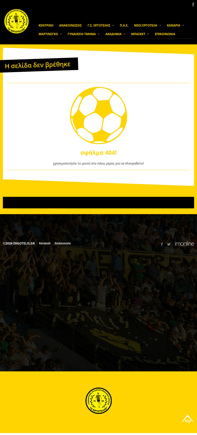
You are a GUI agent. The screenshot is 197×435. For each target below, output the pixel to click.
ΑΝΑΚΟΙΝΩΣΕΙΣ (70, 25)
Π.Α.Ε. (124, 25)
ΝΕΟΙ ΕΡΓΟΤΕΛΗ (145, 25)
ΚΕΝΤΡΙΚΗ (46, 25)
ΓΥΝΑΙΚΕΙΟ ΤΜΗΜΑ (82, 34)
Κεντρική (45, 243)
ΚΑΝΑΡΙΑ (173, 25)
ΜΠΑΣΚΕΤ (138, 34)
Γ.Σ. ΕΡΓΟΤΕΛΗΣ (99, 25)
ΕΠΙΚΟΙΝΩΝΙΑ (165, 34)
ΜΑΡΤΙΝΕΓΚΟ (48, 34)
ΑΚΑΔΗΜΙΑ (113, 34)
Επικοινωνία (63, 243)
